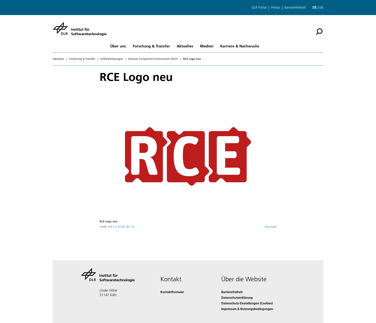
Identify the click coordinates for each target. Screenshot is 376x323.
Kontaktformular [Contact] (172, 292)
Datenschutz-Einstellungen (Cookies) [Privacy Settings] (247, 303)
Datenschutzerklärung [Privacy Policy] (237, 297)
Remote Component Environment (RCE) (153, 59)
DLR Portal (259, 7)
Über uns (118, 45)
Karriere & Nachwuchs (239, 45)
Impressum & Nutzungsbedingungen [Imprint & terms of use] (247, 309)
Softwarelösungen (111, 59)
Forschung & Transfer (151, 45)
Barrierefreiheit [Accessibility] (232, 292)
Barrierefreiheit (295, 7)
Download (270, 226)
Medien (206, 45)
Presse (275, 7)
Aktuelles (185, 45)
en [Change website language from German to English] (321, 7)
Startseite (58, 59)
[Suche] (319, 31)
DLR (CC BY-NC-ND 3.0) (121, 226)
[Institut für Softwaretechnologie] (80, 28)
